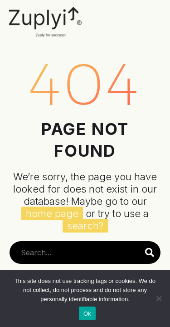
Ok (87, 313)
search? (85, 226)
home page (52, 213)
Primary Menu (153, 24)
